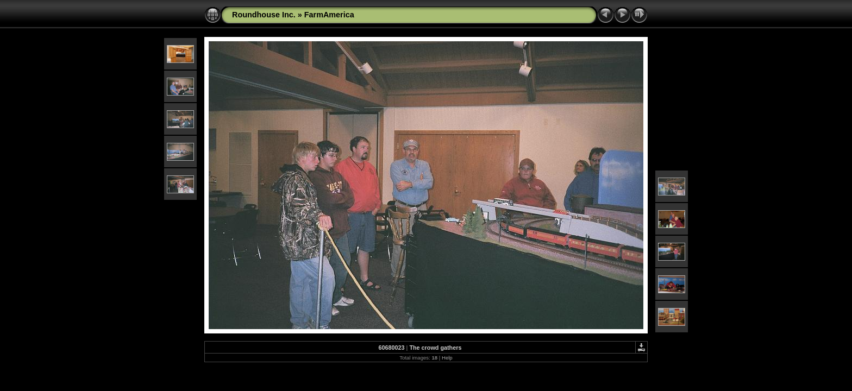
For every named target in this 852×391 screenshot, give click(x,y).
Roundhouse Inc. (264, 14)
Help (447, 358)
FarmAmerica (329, 14)
